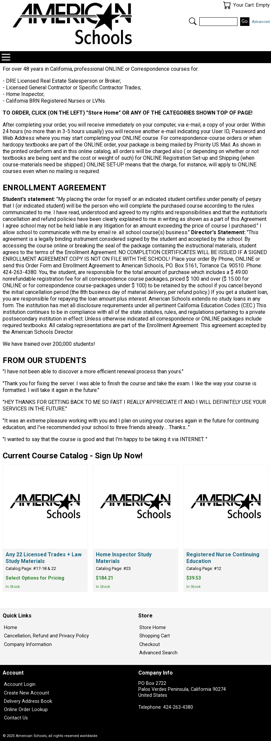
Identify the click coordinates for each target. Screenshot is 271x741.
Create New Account (26, 693)
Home (10, 627)
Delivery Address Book (28, 701)
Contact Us (16, 718)
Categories (6, 57)
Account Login (19, 684)
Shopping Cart (154, 636)
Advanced (261, 21)
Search (192, 21)
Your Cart (227, 5)
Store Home (152, 627)
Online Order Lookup (26, 709)
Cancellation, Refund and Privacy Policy (46, 636)
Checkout (149, 644)
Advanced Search (158, 653)
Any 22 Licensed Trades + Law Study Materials (44, 557)
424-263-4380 (178, 707)
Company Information (28, 644)
